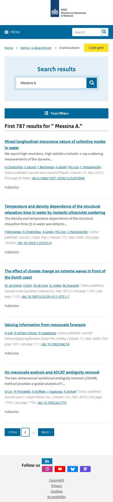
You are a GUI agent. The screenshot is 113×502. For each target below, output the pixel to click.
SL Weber (55, 285)
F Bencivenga (45, 167)
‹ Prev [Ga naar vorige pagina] (12, 432)
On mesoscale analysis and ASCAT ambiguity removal (52, 372)
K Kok (9, 333)
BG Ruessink (71, 285)
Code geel (96, 47)
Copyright (56, 480)
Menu (15, 32)
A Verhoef (70, 391)
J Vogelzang (54, 391)
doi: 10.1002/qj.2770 (52, 402)
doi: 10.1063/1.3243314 (35, 243)
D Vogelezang (47, 333)
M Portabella (22, 391)
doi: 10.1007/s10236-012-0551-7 (45, 296)
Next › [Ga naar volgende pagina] (46, 432)
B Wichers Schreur (25, 333)
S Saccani (30, 167)
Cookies (56, 491)
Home (9, 48)
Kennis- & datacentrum (36, 48)
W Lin (8, 391)
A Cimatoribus (14, 167)
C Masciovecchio (90, 167)
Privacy (56, 486)
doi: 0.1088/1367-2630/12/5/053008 (58, 178)
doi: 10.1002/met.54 (55, 344)
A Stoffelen (39, 391)
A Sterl (27, 285)
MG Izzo (73, 167)
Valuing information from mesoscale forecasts (45, 324)
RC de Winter (13, 285)
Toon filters (59, 113)
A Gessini (61, 167)
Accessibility (56, 497)
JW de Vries (40, 285)
